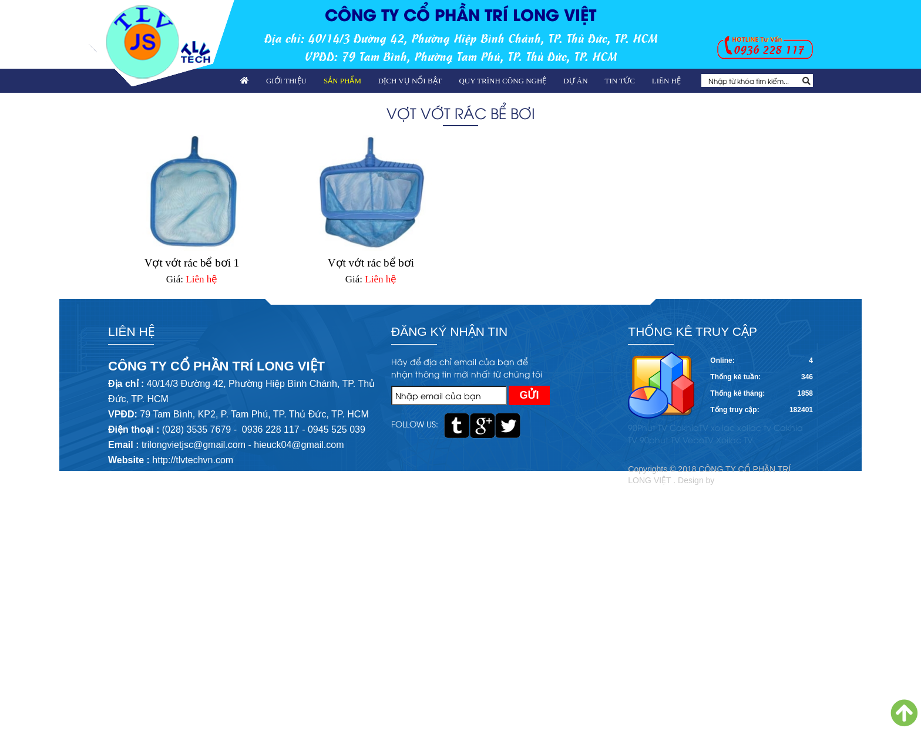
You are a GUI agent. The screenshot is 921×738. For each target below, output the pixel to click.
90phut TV (660, 439)
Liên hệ (666, 80)
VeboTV (698, 439)
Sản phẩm (342, 80)
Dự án (575, 80)
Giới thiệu (286, 80)
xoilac (723, 427)
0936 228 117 (769, 49)
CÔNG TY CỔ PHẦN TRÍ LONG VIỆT (460, 13)
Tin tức (620, 80)
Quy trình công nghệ (502, 80)
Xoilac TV (734, 439)
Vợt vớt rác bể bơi (371, 263)
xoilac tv (754, 427)
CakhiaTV (689, 427)
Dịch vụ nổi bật (410, 80)
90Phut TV (647, 427)
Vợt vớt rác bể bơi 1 (192, 263)
